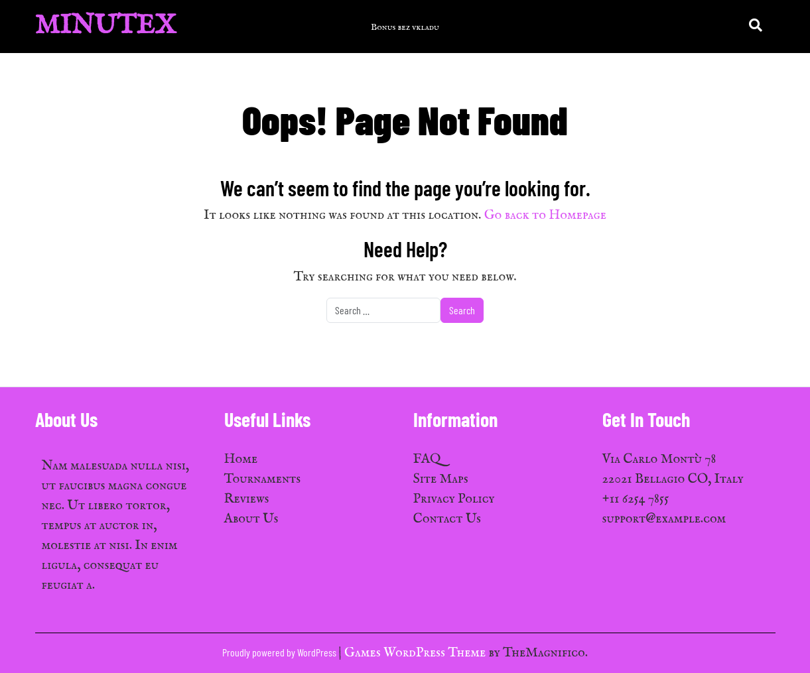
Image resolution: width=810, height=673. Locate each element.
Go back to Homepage (545, 215)
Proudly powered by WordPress (280, 652)
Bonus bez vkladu (405, 27)
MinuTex (105, 26)
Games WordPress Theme (416, 652)
